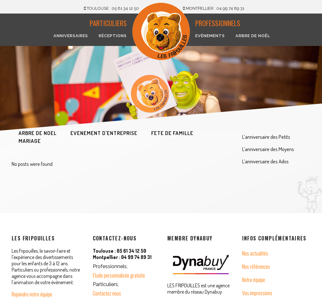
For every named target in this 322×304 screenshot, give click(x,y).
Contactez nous (107, 293)
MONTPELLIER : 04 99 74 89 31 (213, 8)
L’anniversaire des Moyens (268, 149)
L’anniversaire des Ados (265, 161)
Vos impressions (257, 293)
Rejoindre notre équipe (32, 294)
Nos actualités (255, 253)
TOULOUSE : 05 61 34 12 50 (111, 8)
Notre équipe (253, 280)
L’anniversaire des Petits (266, 136)
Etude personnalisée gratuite (119, 275)
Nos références (256, 266)
